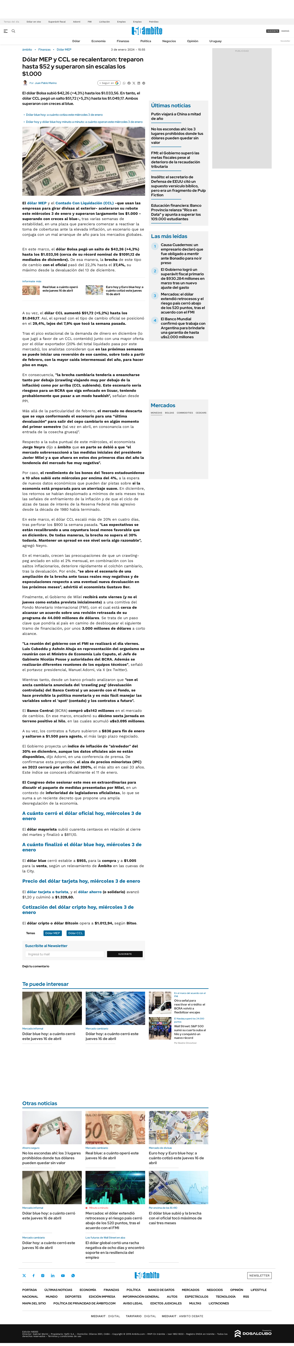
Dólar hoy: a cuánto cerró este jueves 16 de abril (112, 1036)
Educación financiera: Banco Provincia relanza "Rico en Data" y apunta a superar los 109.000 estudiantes (176, 212)
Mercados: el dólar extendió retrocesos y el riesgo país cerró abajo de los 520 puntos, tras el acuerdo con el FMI (183, 303)
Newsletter (285, 41)
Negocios (169, 41)
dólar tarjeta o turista (47, 892)
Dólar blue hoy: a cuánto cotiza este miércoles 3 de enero (64, 115)
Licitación (104, 21)
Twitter (24, 1275)
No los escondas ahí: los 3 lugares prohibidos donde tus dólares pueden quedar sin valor (177, 136)
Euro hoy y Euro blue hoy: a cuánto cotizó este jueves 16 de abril (124, 290)
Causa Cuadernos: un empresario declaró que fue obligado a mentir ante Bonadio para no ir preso (182, 253)
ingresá (285, 31)
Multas (195, 1303)
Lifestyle (259, 1290)
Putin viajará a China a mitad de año (176, 116)
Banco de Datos (161, 1290)
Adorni (76, 21)
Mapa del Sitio (34, 1303)
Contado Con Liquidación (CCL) (85, 203)
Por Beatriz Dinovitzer (185, 1042)
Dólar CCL (75, 933)
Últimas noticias (58, 1290)
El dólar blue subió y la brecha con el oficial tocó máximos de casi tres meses (175, 1218)
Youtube (63, 1275)
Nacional (30, 1297)
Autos (172, 1297)
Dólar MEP (64, 49)
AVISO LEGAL (133, 1303)
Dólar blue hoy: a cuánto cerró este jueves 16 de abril (48, 1036)
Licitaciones (219, 1303)
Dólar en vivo (34, 21)
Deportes (73, 1297)
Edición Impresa (102, 1297)
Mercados (190, 1290)
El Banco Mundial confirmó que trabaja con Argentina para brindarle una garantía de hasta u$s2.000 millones (183, 328)
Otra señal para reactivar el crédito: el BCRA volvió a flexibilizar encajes (189, 1006)
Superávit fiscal (57, 21)
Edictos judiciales (166, 1303)
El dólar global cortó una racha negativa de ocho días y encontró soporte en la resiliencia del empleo (115, 1250)
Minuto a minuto (98, 1207)
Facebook (33, 1275)
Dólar (76, 41)
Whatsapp (73, 1275)
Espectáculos (196, 1297)
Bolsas (169, 412)
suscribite (272, 31)
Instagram (42, 1275)
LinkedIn (52, 1275)
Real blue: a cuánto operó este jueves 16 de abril (60, 289)
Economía (99, 41)
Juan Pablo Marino (46, 83)
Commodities (185, 412)
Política (145, 41)
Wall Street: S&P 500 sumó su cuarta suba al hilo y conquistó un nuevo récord (190, 1032)
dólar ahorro (90, 892)
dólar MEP (36, 203)
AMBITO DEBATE (182, 1316)
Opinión (192, 41)
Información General (141, 1297)
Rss (246, 1297)
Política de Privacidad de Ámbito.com (84, 1303)
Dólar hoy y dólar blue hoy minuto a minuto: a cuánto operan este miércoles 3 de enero (84, 122)
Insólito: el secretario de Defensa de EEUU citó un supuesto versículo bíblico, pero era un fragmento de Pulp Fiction (178, 186)
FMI (90, 21)
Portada (29, 1290)
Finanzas (123, 41)
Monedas (156, 412)
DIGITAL (105, 1316)
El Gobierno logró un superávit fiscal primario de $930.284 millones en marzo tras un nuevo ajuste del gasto (183, 278)
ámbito (27, 49)
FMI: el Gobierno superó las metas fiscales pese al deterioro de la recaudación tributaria (175, 160)
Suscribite (125, 954)
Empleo (121, 21)
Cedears (201, 412)
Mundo (52, 1297)
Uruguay (215, 41)
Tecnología (226, 1297)
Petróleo (153, 21)
